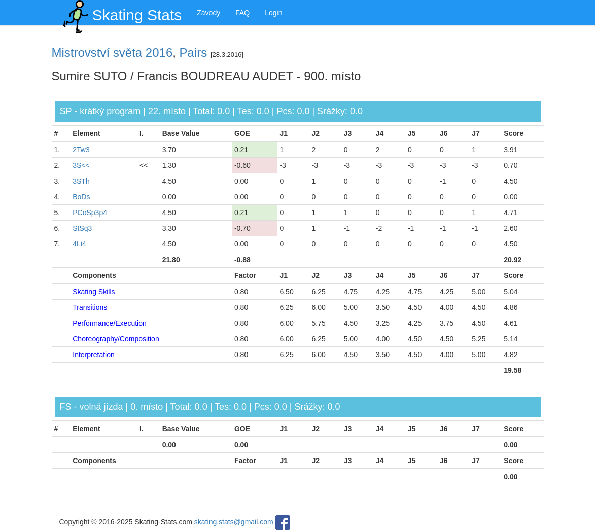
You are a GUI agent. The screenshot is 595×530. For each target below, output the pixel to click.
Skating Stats (120, 12)
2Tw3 (81, 150)
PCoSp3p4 (90, 212)
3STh (81, 181)
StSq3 (82, 228)
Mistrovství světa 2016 (112, 52)
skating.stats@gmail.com (233, 522)
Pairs (193, 52)
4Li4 (79, 244)
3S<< (81, 165)
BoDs (81, 197)
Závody (208, 13)
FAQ (242, 13)
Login (273, 13)
